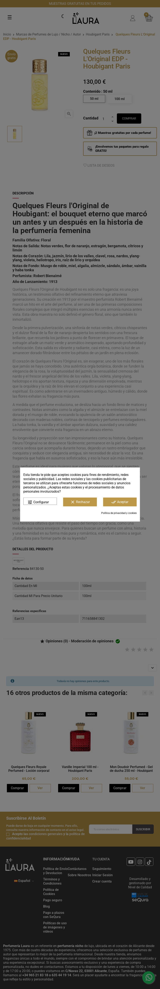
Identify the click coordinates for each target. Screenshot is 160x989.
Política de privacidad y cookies (119, 513)
